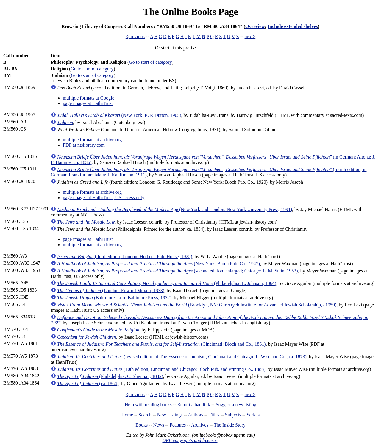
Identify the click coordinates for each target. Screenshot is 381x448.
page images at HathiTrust (88, 103)
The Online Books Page (190, 11)
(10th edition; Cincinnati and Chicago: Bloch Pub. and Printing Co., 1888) (161, 369)
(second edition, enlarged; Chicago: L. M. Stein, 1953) (177, 270)
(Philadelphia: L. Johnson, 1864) (166, 283)
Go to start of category (150, 62)
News (158, 424)
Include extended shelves (293, 26)
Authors (195, 414)
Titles (214, 414)
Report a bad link (193, 404)
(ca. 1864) (87, 383)
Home (127, 414)
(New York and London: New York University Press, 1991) (174, 209)
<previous (135, 36)
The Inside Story (230, 424)
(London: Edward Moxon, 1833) (110, 290)
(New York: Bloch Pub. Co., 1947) (158, 263)
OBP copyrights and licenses (189, 440)
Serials (253, 414)
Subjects (233, 414)
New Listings (170, 414)
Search (145, 414)
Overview (255, 26)
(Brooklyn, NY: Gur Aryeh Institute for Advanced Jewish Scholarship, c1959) (196, 304)
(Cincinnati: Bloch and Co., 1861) (161, 344)
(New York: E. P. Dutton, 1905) (119, 115)
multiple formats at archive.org (92, 139)
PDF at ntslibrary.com (84, 145)
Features (178, 424)
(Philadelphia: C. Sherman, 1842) (110, 376)
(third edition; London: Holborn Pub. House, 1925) (124, 256)
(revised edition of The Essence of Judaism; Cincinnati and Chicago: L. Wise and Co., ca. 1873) (182, 356)
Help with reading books (148, 404)
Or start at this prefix (175, 47)
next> (250, 36)
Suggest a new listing (236, 404)
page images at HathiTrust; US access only (103, 197)
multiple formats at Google (88, 97)
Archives (199, 424)
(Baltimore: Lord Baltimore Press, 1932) (114, 297)
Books (141, 424)
